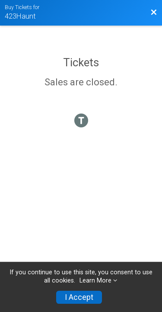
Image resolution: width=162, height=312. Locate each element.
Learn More (95, 280)
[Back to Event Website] (153, 12)
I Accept (79, 297)
